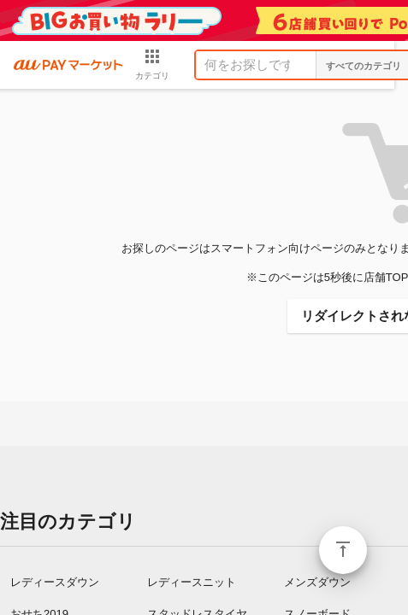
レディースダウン (54, 582)
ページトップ (343, 550)
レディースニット (191, 582)
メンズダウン (317, 582)
